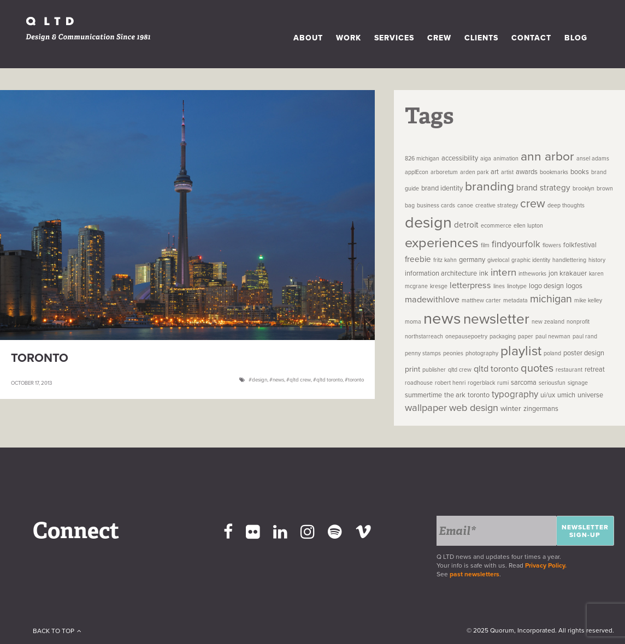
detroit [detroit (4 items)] (466, 225)
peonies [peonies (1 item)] (453, 353)
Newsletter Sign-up (585, 531)
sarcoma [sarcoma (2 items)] (523, 382)
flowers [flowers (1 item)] (552, 245)
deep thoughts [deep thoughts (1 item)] (566, 205)
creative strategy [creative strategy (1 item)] (496, 205)
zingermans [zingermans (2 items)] (540, 408)
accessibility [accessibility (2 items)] (459, 158)
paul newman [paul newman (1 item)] (552, 336)
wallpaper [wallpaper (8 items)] (426, 408)
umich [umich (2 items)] (566, 395)
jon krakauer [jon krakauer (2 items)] (568, 273)
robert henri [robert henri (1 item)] (450, 382)
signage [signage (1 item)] (578, 382)
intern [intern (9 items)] (503, 272)
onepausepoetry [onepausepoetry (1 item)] (466, 336)
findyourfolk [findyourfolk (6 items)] (516, 244)
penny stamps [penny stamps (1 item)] (423, 353)
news (278, 380)
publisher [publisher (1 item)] (434, 369)
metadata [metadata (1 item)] (515, 300)
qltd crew (300, 380)
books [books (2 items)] (579, 172)
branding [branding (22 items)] (489, 186)
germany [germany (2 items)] (472, 259)
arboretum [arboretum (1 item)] (444, 172)
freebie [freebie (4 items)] (418, 259)
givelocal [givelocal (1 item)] (498, 260)
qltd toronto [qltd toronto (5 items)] (496, 368)
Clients (481, 38)
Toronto (39, 358)
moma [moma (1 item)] (413, 321)
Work (348, 38)
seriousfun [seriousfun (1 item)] (552, 382)
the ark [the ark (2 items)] (454, 395)
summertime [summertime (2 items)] (423, 395)
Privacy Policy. (547, 565)
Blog (575, 38)
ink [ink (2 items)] (483, 273)
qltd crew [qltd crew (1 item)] (459, 369)
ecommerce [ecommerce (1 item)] (496, 225)
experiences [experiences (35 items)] (442, 243)
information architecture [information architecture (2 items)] (441, 273)
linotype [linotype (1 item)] (517, 286)
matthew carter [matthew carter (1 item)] (481, 300)
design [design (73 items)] (428, 222)
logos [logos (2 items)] (574, 286)
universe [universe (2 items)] (590, 395)
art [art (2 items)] (495, 172)
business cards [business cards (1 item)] (436, 205)
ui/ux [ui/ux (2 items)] (547, 395)
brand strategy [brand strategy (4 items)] (543, 188)
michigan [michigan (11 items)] (551, 299)
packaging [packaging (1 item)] (503, 336)
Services (394, 38)
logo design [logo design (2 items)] (546, 286)
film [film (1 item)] (485, 245)
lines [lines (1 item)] (499, 286)
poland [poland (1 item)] (552, 353)
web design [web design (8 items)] (473, 408)
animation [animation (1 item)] (505, 158)
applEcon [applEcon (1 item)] (416, 172)
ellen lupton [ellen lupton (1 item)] (528, 225)
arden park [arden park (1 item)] (474, 172)
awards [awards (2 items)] (527, 172)
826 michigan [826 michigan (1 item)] (422, 158)
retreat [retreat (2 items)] (595, 369)
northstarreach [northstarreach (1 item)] (424, 336)
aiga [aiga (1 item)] (485, 158)
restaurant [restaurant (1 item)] (569, 369)
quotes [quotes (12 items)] (537, 368)
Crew (439, 38)
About (308, 38)
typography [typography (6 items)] (515, 394)
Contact (531, 38)
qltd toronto (329, 380)
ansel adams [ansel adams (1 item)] (592, 158)
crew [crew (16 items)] (532, 203)
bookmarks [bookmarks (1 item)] (554, 172)
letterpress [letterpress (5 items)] (470, 285)
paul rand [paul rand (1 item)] (585, 336)
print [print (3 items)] (412, 369)
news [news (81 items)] (442, 318)
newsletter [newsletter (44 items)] (496, 319)
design (259, 380)
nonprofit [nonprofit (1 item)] (578, 321)
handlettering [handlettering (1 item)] (569, 260)
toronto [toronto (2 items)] (479, 395)
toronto (356, 380)
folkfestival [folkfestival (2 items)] (580, 245)
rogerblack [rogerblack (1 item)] (481, 382)
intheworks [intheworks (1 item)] (532, 273)
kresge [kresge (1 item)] (438, 286)
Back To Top (57, 631)
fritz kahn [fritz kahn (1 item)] (445, 260)
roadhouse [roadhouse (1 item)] (419, 382)
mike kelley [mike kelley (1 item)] (588, 300)
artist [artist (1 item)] (507, 172)
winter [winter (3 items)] (510, 408)
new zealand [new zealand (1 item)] (548, 321)
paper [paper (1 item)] (525, 336)
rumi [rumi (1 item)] (503, 382)
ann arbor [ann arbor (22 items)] (547, 156)
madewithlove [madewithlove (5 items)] (432, 299)
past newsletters (474, 574)
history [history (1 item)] (596, 260)
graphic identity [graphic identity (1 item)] (530, 260)
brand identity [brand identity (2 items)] (442, 188)
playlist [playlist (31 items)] (520, 351)
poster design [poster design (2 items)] (583, 353)
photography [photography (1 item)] (481, 353)
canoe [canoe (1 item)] (465, 205)
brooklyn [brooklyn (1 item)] (583, 188)
